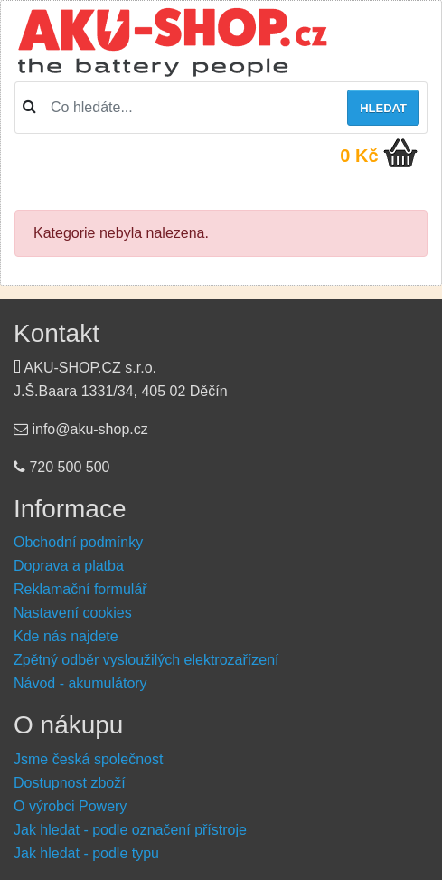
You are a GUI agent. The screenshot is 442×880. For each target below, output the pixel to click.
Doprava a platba (69, 565)
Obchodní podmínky (78, 542)
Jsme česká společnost (88, 759)
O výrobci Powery (70, 806)
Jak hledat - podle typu (86, 853)
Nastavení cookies (73, 612)
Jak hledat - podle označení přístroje (130, 829)
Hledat (383, 108)
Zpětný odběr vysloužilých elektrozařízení (146, 659)
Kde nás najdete (66, 636)
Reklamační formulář (80, 589)
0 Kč (359, 156)
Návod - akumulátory (80, 683)
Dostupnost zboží (70, 782)
